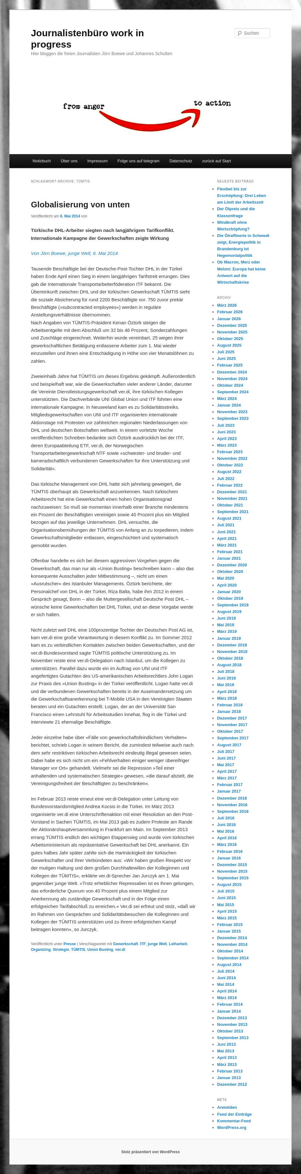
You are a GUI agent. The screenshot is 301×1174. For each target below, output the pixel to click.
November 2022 (232, 458)
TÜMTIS (78, 949)
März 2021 (227, 545)
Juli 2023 (225, 425)
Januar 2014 (229, 1011)
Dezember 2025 (232, 325)
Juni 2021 (226, 531)
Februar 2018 (230, 705)
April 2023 (227, 438)
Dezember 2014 (232, 937)
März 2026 (227, 305)
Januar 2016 (229, 858)
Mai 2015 (225, 904)
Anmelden (227, 1107)
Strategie (61, 949)
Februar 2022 (230, 485)
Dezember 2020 (232, 565)
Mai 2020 (225, 578)
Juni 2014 (226, 977)
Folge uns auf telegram (138, 161)
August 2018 (229, 664)
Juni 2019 (226, 618)
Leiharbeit (178, 944)
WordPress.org (231, 1127)
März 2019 (227, 631)
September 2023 (233, 418)
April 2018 (227, 691)
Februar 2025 (230, 365)
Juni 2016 (226, 824)
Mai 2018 (225, 684)
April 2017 (227, 771)
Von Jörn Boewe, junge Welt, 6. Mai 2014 (74, 253)
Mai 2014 (225, 984)
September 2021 (233, 511)
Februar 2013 (230, 1071)
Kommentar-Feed (234, 1121)
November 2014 (232, 944)
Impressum (97, 161)
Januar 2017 (229, 791)
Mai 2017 (225, 764)
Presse (69, 944)
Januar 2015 (229, 931)
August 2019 (229, 611)
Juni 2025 (226, 358)
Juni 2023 (226, 432)
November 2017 (232, 724)
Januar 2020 (229, 591)
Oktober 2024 (230, 385)
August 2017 (229, 745)
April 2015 (227, 911)
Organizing (41, 949)
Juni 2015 (226, 897)
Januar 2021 (229, 558)
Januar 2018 (229, 711)
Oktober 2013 (230, 1031)
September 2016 (233, 811)
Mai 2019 (225, 624)
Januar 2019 (229, 638)
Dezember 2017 (232, 718)
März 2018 (227, 698)
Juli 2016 (225, 818)
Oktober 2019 (230, 598)
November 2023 (232, 411)
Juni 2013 (226, 1044)
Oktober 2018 (230, 658)
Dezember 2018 (232, 645)
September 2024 (233, 392)
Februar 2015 (230, 924)
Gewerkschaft (125, 944)
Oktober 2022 (230, 465)
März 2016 (227, 844)
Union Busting (100, 949)
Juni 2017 (226, 758)
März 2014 (227, 997)
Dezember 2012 (232, 1084)
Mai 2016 (225, 831)
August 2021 (229, 518)
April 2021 (227, 538)
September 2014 (233, 958)
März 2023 (227, 445)
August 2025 (229, 345)
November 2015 (232, 871)
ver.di (120, 949)
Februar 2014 (230, 1004)
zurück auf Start (216, 161)
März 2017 (227, 778)
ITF (143, 944)
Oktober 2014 (230, 951)
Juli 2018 (225, 671)
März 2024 (227, 398)
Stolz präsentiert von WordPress (150, 1152)
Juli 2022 (225, 478)
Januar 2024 (229, 405)
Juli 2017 (225, 751)
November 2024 (232, 378)
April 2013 (227, 1057)
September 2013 (233, 1037)
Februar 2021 (230, 551)
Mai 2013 (225, 1051)
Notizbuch (41, 161)
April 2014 (227, 991)
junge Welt (157, 944)
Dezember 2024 (232, 372)
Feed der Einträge (234, 1114)
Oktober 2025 (230, 338)
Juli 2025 (225, 352)
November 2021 (232, 498)
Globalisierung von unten (80, 204)
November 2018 (232, 651)
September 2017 (233, 738)
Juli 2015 (225, 891)
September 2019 (233, 605)
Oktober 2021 (230, 505)
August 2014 (229, 964)
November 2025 (232, 332)
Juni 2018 (226, 678)
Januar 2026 (229, 318)
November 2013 (232, 1024)
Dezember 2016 (232, 798)
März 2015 (227, 918)
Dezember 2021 (232, 491)
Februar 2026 (230, 311)
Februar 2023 (230, 451)
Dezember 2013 (232, 1017)
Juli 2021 (225, 525)
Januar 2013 (229, 1077)
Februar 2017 (230, 784)
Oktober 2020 (230, 571)
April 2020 (227, 585)
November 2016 (232, 804)
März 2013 (227, 1064)
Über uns (69, 161)
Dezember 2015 (232, 864)
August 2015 (229, 884)
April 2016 (227, 838)
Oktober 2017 (230, 731)
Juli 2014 (225, 971)
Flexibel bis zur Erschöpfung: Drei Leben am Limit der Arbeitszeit (241, 196)
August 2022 (229, 471)
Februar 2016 (230, 851)
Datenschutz (180, 161)
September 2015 (233, 878)
